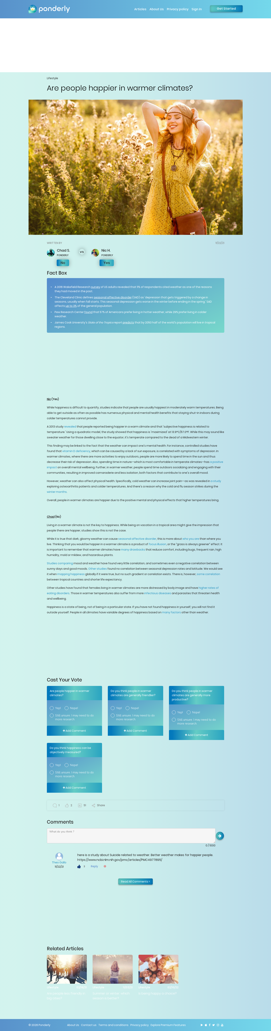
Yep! (58, 708)
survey (95, 287)
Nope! (74, 708)
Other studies (97, 569)
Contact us (88, 1025)
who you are (190, 539)
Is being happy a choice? (157, 993)
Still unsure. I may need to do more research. (74, 717)
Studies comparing (60, 563)
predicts (128, 322)
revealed (70, 427)
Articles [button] (140, 9)
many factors (171, 612)
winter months (57, 492)
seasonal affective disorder (113, 297)
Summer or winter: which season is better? (111, 995)
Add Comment (74, 731)
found (88, 312)
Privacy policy (177, 9)
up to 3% (71, 306)
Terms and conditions (113, 1025)
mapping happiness (71, 574)
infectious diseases (157, 593)
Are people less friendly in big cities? (66, 995)
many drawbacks (133, 550)
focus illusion (157, 544)
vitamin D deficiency (76, 451)
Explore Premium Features (168, 1025)
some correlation (208, 574)
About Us (156, 9)
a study (216, 481)
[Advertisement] (136, 45)
